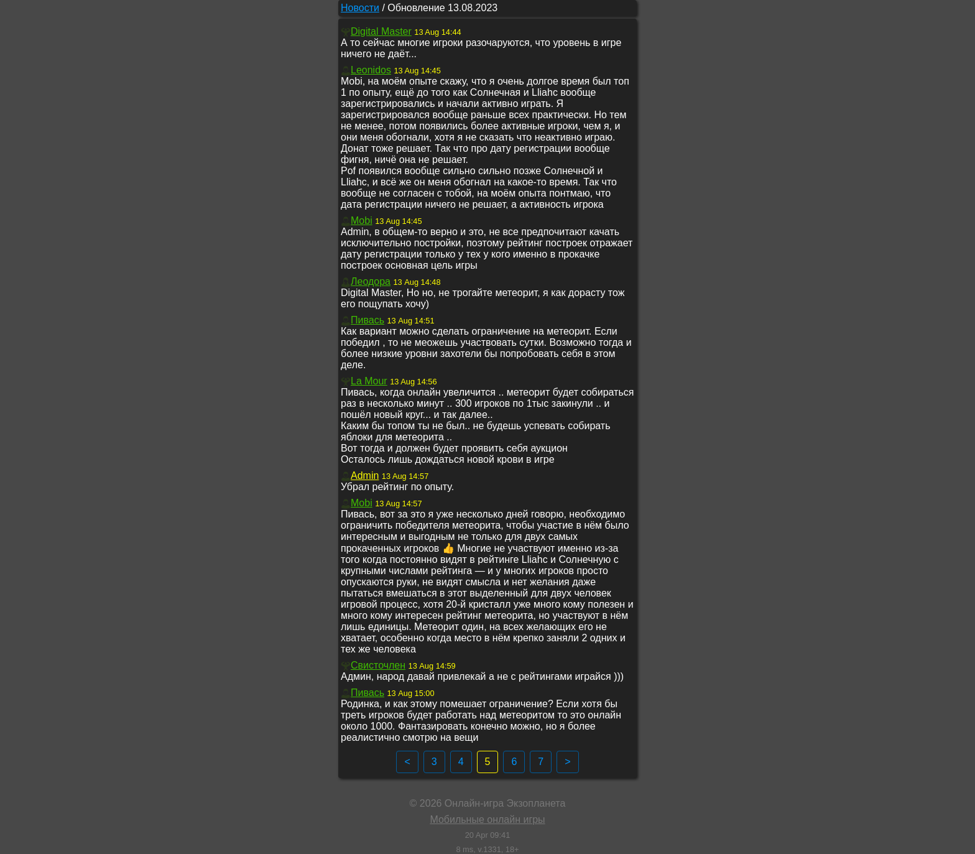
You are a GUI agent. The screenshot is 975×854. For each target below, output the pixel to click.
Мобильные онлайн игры (487, 819)
